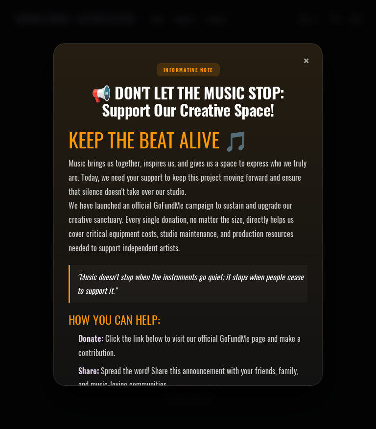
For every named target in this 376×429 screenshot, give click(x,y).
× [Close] (306, 60)
